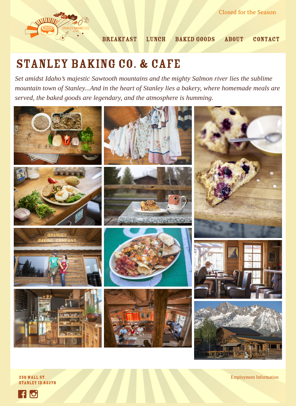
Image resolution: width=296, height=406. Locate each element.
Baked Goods (195, 39)
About (233, 39)
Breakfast (119, 39)
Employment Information (255, 377)
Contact (266, 39)
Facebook (22, 395)
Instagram (34, 395)
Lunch (156, 39)
